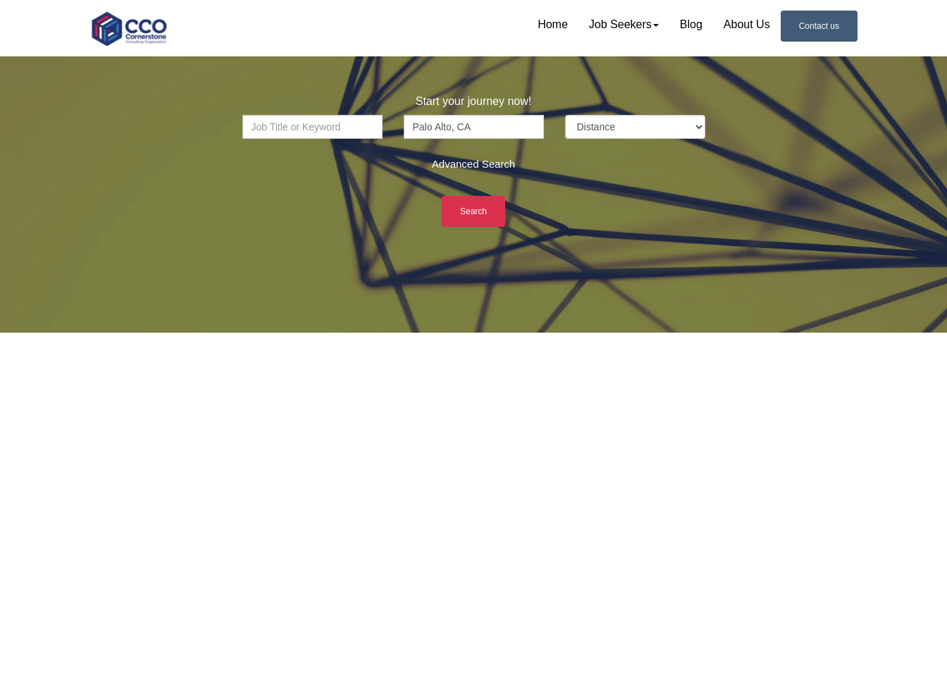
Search (473, 211)
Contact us (819, 26)
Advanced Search (473, 164)
